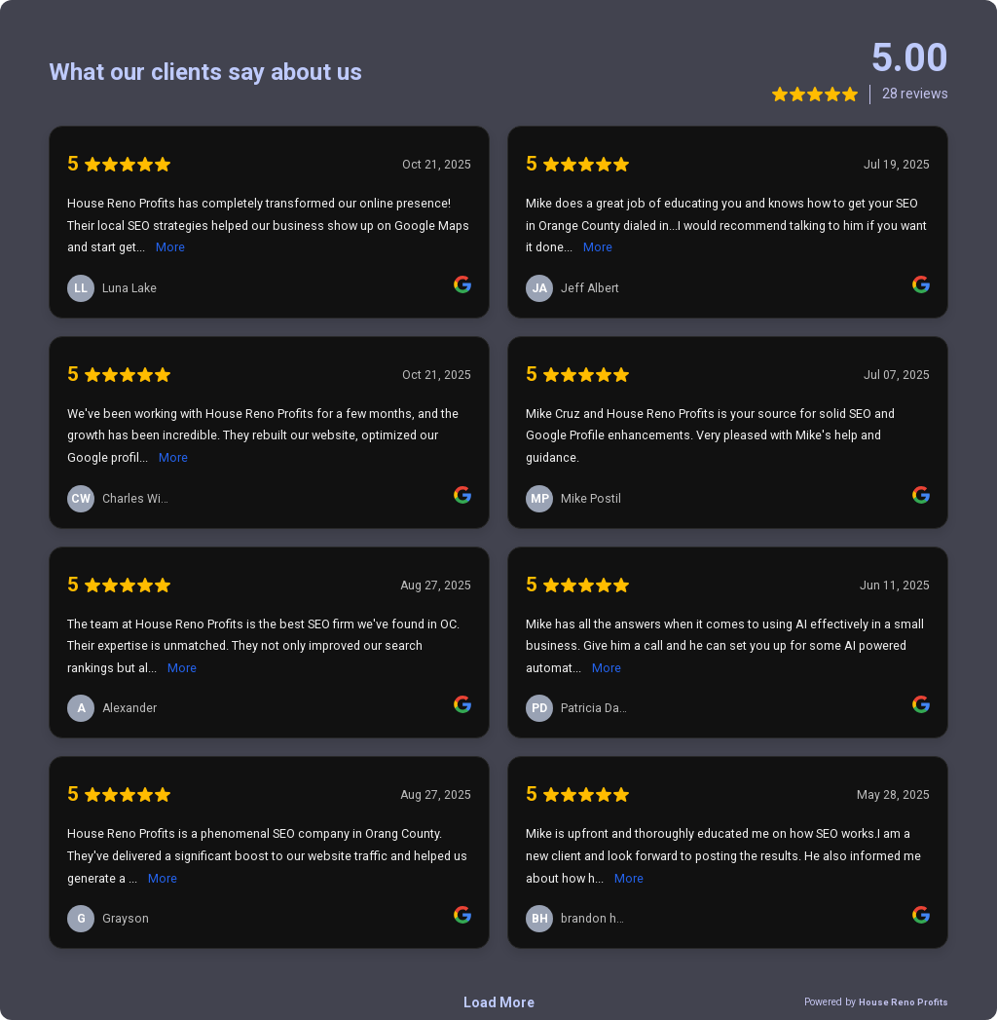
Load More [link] (499, 1002)
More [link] (170, 247)
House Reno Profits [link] (903, 1002)
